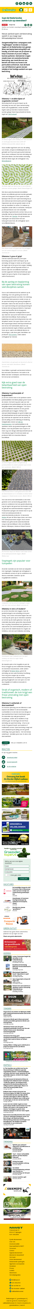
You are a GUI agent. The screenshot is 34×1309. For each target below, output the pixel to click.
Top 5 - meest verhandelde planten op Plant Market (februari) (21, 1155)
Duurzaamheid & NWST (16, 1246)
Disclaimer (12, 1266)
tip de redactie (11, 766)
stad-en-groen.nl (12, 1301)
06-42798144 (16, 1285)
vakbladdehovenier (17, 1291)
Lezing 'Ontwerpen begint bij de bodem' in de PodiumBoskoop (21, 958)
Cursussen (12, 1248)
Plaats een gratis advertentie (12, 936)
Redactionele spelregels (17, 1261)
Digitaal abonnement (15, 1253)
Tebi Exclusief (12, 114)
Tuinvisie (14, 216)
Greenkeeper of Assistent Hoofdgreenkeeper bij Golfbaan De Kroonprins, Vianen (20, 900)
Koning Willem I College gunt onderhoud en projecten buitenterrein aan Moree (16, 1045)
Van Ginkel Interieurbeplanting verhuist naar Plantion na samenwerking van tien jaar (21, 1170)
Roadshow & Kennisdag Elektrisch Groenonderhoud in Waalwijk (22, 966)
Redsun (4, 517)
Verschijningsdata (14, 1275)
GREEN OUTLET (10, 928)
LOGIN (6, 743)
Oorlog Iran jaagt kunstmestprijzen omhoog (21, 1162)
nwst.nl (22, 1305)
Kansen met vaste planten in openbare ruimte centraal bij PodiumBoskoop (21, 987)
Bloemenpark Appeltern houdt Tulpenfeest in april (21, 973)
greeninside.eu (14, 1305)
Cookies (11, 1270)
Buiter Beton (15, 671)
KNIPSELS (7, 1065)
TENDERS (7, 1008)
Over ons (12, 1242)
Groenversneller (14, 1244)
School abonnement (15, 1259)
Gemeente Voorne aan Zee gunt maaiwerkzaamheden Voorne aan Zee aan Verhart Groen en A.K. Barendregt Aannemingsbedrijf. (16, 1029)
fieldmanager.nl (11, 1298)
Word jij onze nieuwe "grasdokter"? (19, 908)
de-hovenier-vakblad (18, 1288)
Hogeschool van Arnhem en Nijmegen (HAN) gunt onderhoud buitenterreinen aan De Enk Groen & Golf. (17, 1013)
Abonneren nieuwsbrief (16, 1255)
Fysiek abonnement (15, 1239)
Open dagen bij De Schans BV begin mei (21, 980)
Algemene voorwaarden (16, 1264)
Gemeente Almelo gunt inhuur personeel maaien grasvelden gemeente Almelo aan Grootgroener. (16, 1020)
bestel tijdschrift (12, 762)
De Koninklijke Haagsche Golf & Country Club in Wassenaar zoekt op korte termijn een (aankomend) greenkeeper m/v (21, 891)
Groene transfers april (19, 1177)
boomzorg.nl (22, 1301)
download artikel (12, 757)
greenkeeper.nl (22, 1298)
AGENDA (7, 953)
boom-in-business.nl (23, 1303)
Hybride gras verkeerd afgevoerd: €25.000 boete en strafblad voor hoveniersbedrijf (21, 1147)
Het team (12, 1257)
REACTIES (6, 749)
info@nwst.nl (16, 1280)
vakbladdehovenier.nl (9, 1303)
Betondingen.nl (6, 161)
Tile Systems (13, 334)
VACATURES (8, 884)
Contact (11, 1250)
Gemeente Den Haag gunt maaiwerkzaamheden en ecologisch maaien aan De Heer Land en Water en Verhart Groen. (17, 1038)
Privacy (11, 1268)
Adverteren (13, 1273)
